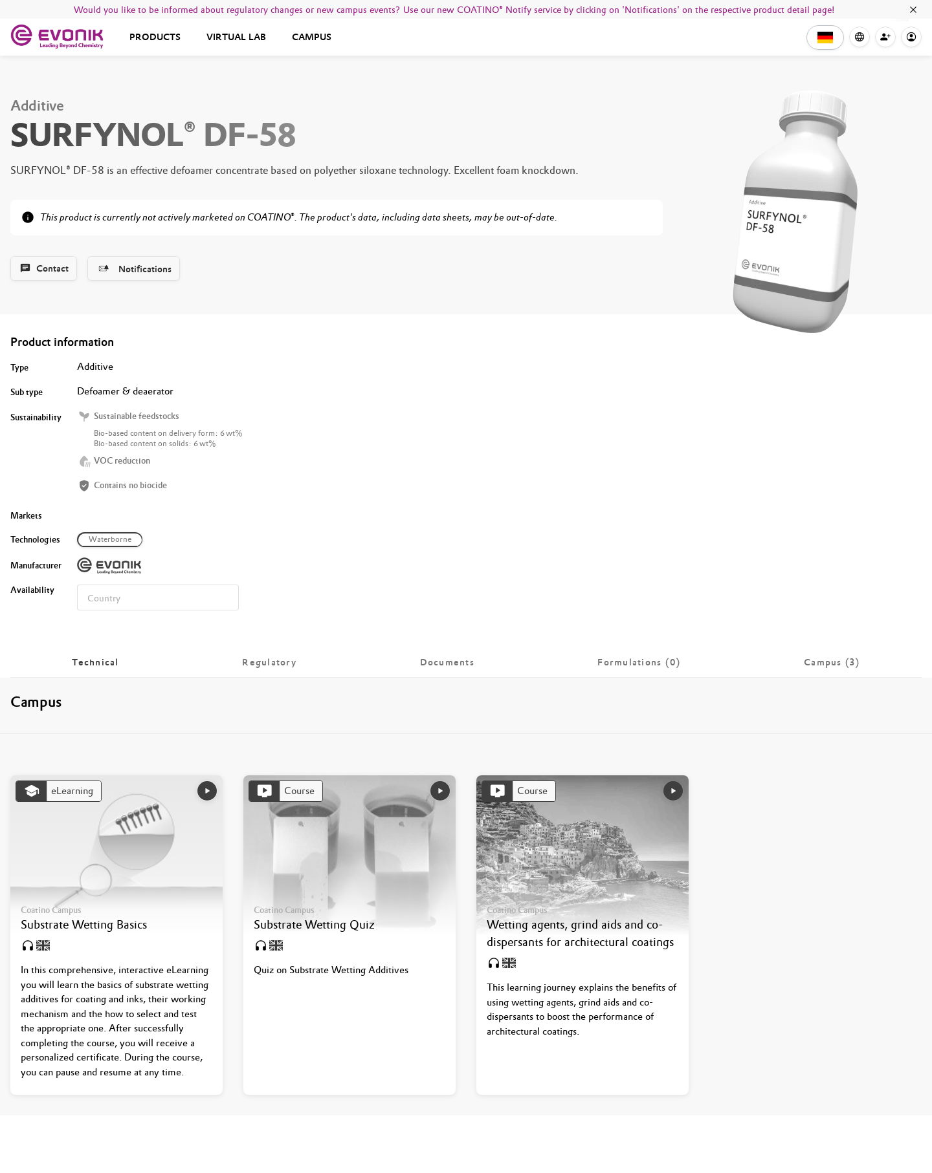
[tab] (95, 662)
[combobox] (157, 597)
